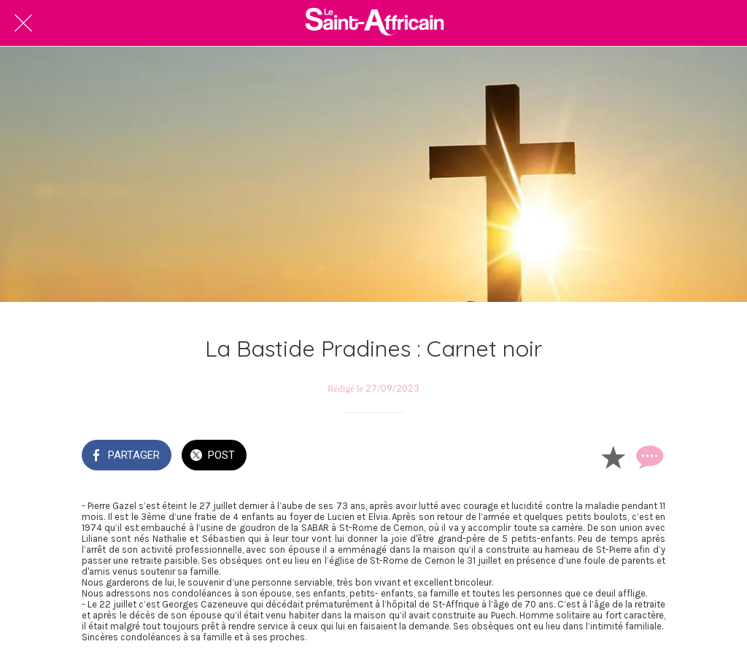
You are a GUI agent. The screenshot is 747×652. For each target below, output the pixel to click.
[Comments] (647, 456)
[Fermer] (23, 23)
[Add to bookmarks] (612, 456)
